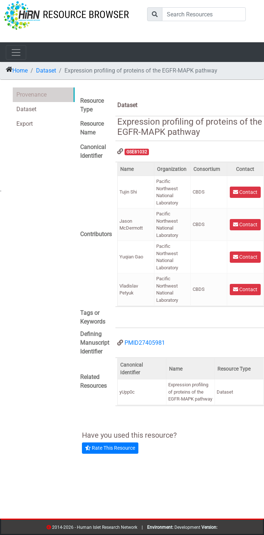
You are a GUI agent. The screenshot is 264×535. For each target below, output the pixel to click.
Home (20, 70)
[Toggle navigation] (16, 52)
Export (24, 123)
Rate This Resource (110, 448)
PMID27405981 (145, 342)
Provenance (31, 94)
